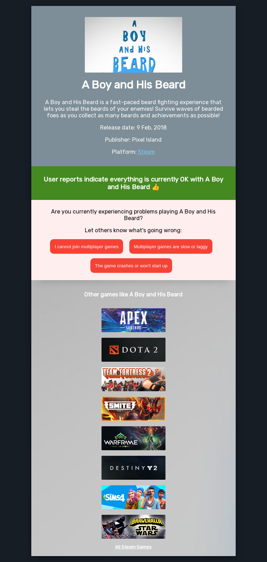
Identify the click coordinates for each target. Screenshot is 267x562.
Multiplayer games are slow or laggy (171, 246)
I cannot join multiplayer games (87, 246)
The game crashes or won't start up (131, 265)
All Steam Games (133, 547)
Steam (146, 152)
